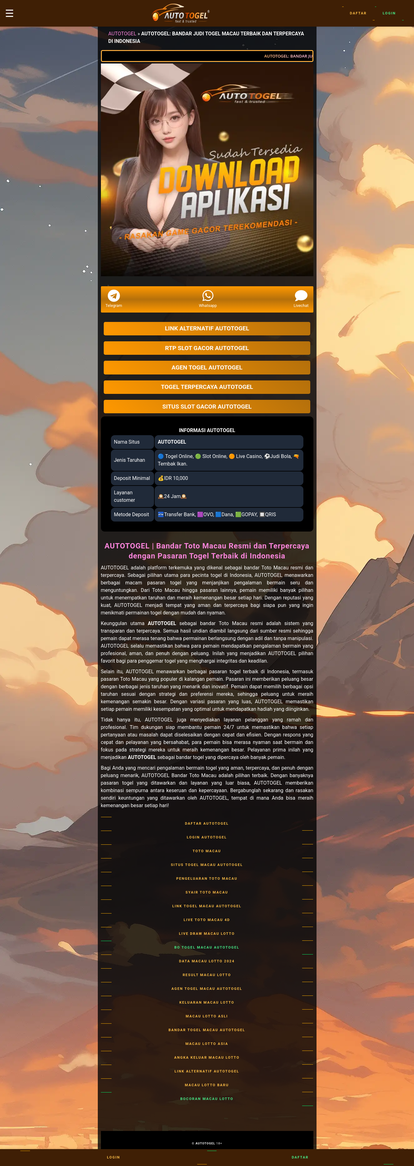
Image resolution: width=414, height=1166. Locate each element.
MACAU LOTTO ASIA (207, 1044)
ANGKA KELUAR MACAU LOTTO (207, 1058)
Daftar (358, 13)
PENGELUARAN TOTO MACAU (207, 879)
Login (389, 13)
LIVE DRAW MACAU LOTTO (207, 934)
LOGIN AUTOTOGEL (207, 837)
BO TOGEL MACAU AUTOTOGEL (207, 948)
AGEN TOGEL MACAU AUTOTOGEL (207, 989)
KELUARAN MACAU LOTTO (207, 1003)
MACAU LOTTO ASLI (207, 1016)
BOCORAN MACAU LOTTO (207, 1099)
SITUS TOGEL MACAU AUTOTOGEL (207, 865)
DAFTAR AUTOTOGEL (207, 824)
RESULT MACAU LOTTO (207, 975)
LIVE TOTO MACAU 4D (207, 920)
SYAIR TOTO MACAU (207, 892)
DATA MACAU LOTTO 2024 (207, 961)
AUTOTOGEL (122, 34)
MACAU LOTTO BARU (207, 1085)
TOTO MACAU (207, 851)
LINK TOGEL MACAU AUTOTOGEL (207, 906)
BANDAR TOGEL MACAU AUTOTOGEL (207, 1030)
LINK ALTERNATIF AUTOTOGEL (207, 1071)
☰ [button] (9, 13)
